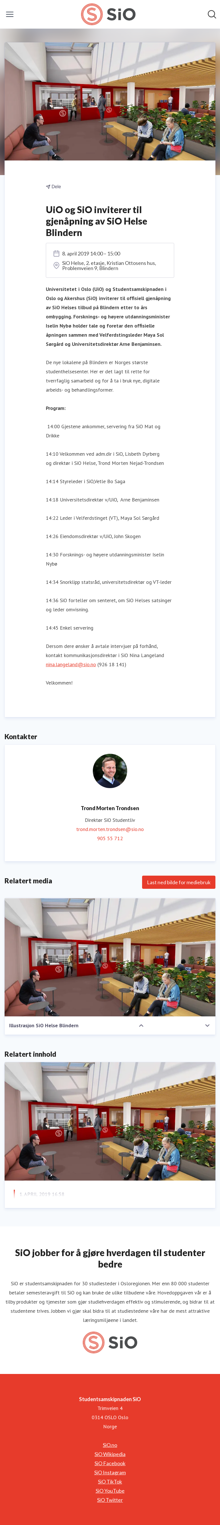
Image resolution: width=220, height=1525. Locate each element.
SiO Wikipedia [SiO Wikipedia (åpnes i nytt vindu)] (110, 1454)
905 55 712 (110, 838)
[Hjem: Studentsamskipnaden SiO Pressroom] (108, 14)
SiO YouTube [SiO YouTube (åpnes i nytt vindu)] (110, 1491)
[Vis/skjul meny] (9, 14)
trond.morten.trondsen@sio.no (110, 829)
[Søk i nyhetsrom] (212, 14)
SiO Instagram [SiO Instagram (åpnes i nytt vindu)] (110, 1472)
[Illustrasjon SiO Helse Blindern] (110, 957)
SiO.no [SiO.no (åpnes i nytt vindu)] (110, 1445)
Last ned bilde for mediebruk (179, 882)
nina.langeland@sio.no (71, 664)
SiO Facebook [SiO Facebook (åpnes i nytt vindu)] (110, 1463)
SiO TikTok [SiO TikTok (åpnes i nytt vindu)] (110, 1481)
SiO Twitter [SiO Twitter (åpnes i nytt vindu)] (110, 1500)
